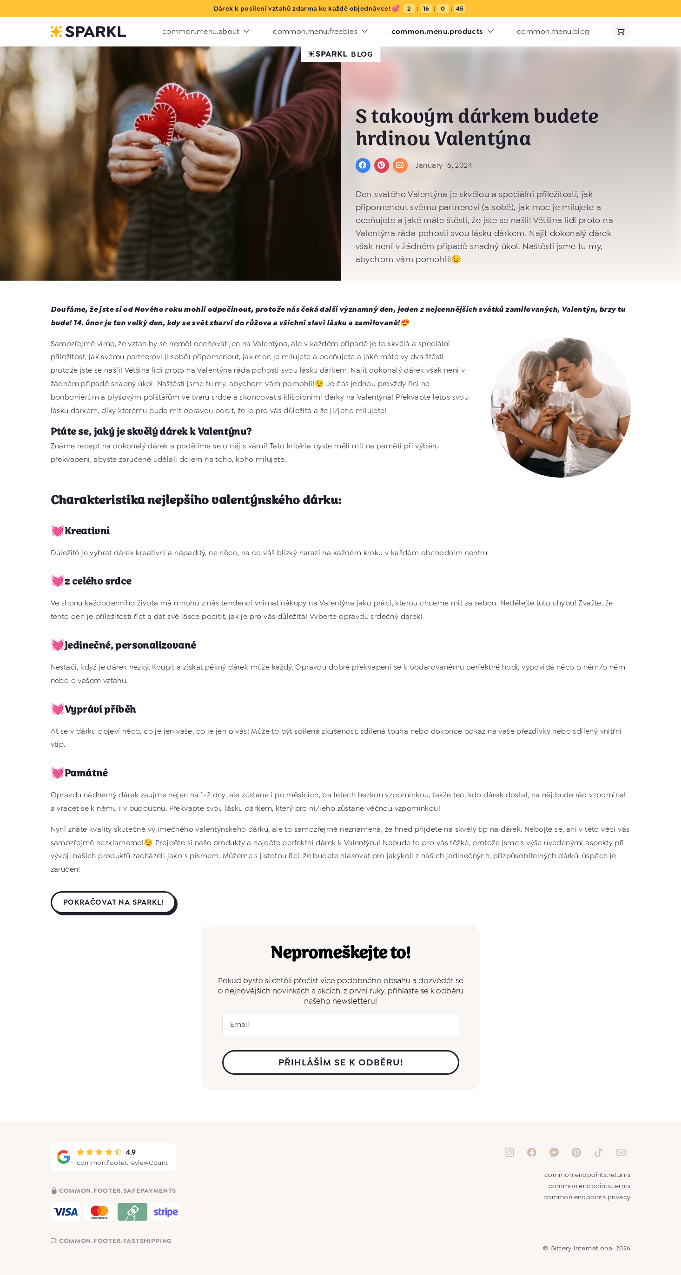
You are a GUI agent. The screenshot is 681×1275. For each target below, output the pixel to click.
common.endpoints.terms (590, 1186)
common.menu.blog (553, 31)
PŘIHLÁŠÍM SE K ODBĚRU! (340, 1062)
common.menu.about (206, 31)
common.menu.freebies (321, 31)
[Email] (340, 1024)
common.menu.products (443, 31)
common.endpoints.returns (587, 1174)
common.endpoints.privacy (587, 1197)
